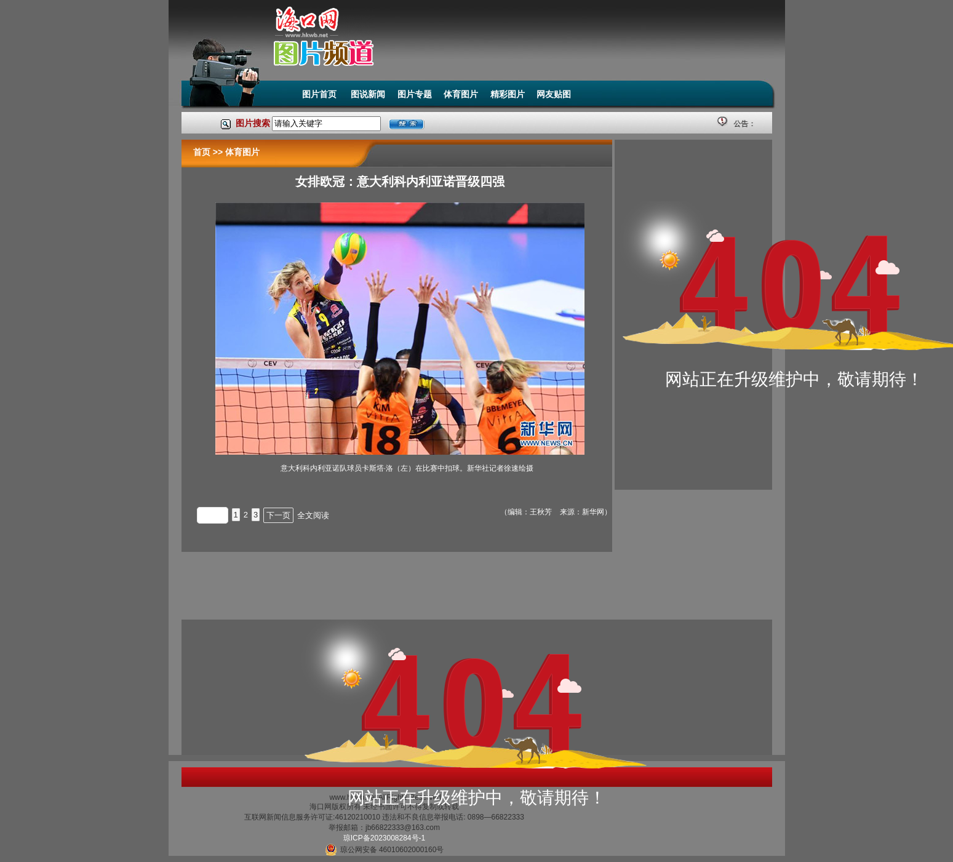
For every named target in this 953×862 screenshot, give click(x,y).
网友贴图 (553, 94)
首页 (201, 152)
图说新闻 (368, 94)
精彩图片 (507, 94)
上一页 (213, 515)
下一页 (278, 515)
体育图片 (461, 94)
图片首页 (320, 94)
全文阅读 (313, 515)
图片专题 (414, 94)
